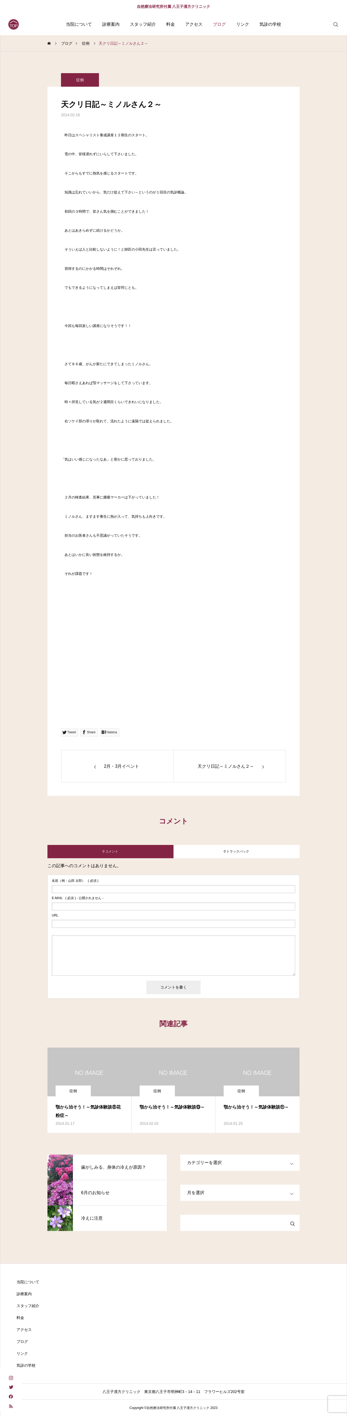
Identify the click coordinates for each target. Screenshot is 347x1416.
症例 (80, 82)
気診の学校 (270, 24)
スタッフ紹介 (143, 24)
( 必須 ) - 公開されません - (78, 898)
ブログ (219, 24)
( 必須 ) (75, 880)
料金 (170, 24)
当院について (79, 24)
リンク (242, 24)
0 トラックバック (236, 851)
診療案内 (111, 24)
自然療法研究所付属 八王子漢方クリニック (173, 6)
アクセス (194, 24)
